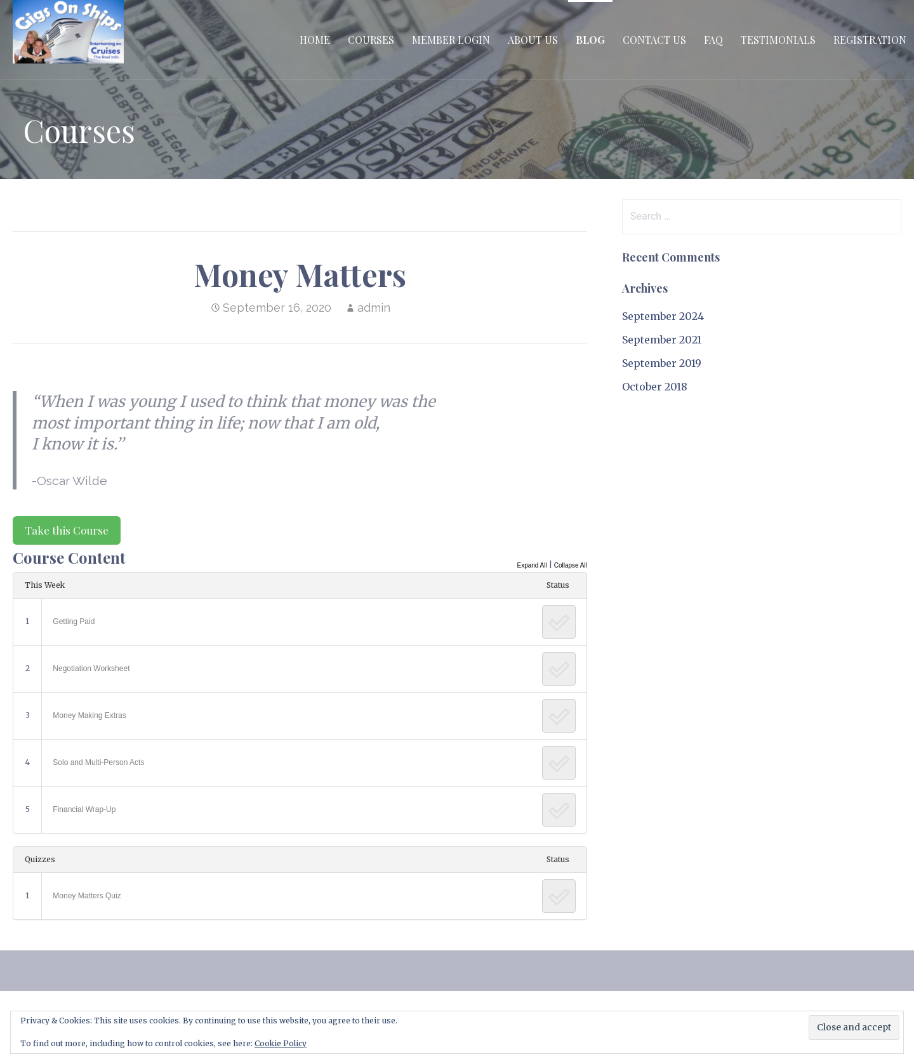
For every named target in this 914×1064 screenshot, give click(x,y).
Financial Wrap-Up (84, 809)
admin (373, 307)
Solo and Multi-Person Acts (98, 762)
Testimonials (778, 39)
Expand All (531, 565)
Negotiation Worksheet (91, 668)
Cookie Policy (281, 1043)
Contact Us (654, 39)
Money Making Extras (89, 715)
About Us (533, 39)
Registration (869, 39)
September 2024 (663, 316)
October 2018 (654, 386)
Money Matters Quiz (87, 895)
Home (315, 39)
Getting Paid (74, 621)
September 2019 (661, 363)
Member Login (451, 39)
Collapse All (570, 565)
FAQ (713, 39)
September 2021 (661, 339)
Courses (371, 39)
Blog (590, 39)
